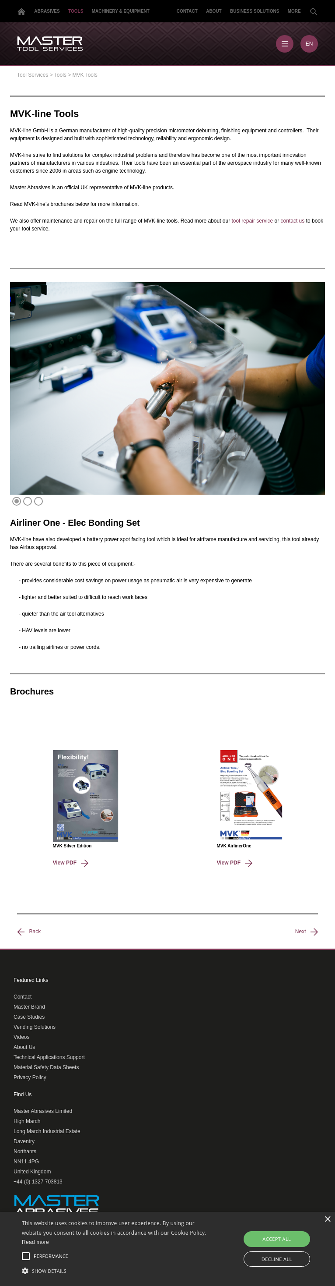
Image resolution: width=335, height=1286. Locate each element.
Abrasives (46, 11)
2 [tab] (28, 501)
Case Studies (29, 1017)
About (214, 11)
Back (29, 931)
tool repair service (252, 221)
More (294, 11)
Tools (75, 11)
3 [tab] (39, 501)
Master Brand (29, 1007)
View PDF (71, 863)
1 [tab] (17, 501)
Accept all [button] (276, 1239)
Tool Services (32, 75)
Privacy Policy (30, 1077)
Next (306, 931)
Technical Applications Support (49, 1057)
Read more (35, 1242)
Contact (187, 11)
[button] (116, 1270)
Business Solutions (254, 11)
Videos (21, 1037)
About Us (24, 1047)
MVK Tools (85, 75)
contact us (293, 221)
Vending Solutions (35, 1027)
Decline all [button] (277, 1259)
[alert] (167, 1249)
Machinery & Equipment (121, 11)
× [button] (327, 1219)
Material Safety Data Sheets (46, 1067)
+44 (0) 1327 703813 (38, 1182)
